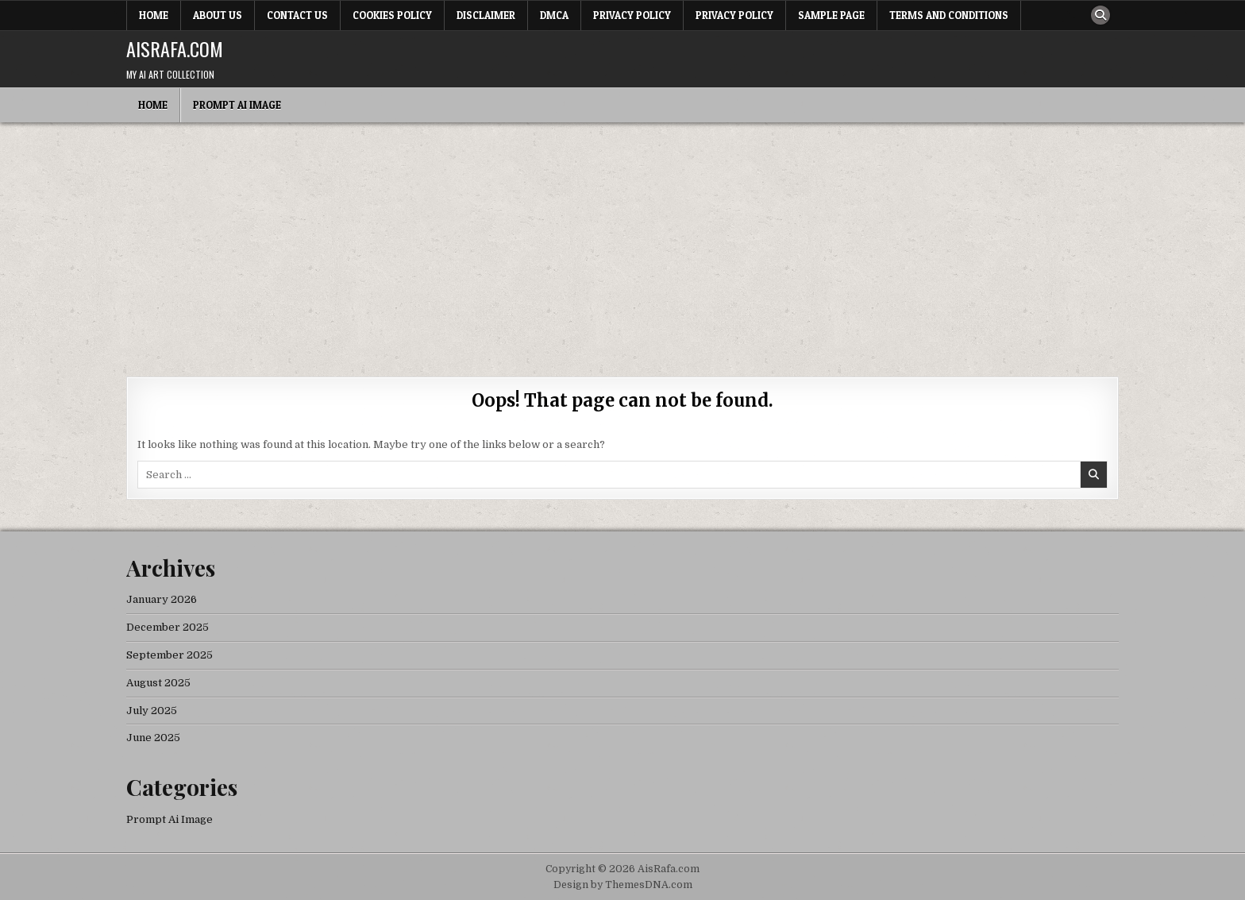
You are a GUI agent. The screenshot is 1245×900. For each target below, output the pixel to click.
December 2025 (167, 627)
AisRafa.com (174, 48)
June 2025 (153, 738)
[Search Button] (1100, 15)
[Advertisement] (622, 241)
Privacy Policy (632, 15)
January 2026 (161, 599)
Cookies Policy (392, 15)
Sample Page (831, 15)
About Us (217, 15)
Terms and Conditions (948, 15)
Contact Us (297, 15)
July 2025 (151, 711)
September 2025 (169, 655)
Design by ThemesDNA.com (622, 884)
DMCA (554, 15)
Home (153, 15)
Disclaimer (486, 15)
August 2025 (158, 683)
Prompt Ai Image (237, 104)
